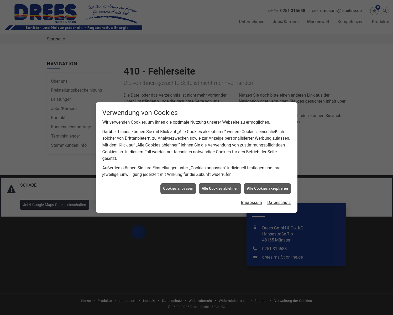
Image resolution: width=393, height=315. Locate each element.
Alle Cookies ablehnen (220, 182)
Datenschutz (279, 196)
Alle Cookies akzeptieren (267, 182)
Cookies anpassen (178, 182)
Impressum (251, 196)
